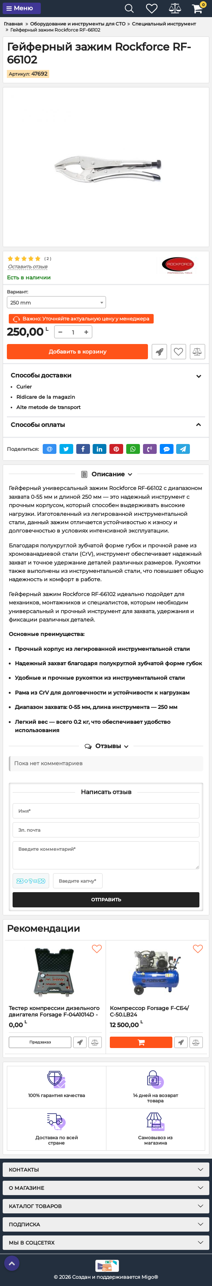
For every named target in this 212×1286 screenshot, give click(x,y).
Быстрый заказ (159, 351)
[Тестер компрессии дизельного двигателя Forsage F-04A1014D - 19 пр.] (55, 972)
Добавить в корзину (77, 351)
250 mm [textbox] (20, 303)
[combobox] (56, 302)
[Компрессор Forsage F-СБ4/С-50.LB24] (156, 972)
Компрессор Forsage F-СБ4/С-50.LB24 (156, 1015)
